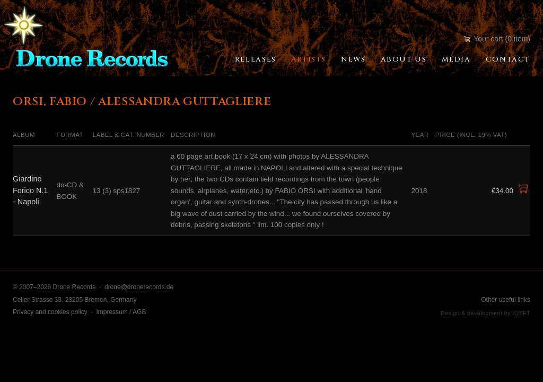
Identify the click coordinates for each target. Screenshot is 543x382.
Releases (255, 59)
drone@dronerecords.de (138, 287)
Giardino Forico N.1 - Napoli (30, 190)
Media (456, 59)
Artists (308, 59)
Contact (508, 59)
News (353, 59)
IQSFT (521, 313)
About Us (404, 59)
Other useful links (505, 299)
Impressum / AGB (121, 312)
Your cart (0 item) (497, 38)
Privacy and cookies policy (50, 312)
